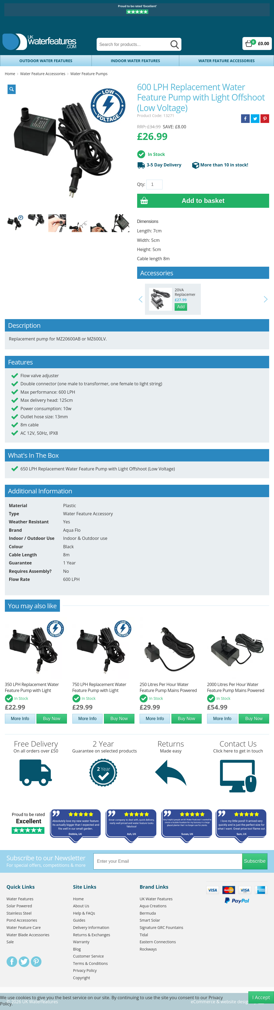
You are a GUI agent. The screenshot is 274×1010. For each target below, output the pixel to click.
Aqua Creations (153, 905)
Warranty (81, 941)
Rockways (148, 949)
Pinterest (36, 961)
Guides (79, 920)
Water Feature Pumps (89, 73)
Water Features (19, 898)
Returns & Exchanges (91, 934)
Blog (77, 949)
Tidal (144, 934)
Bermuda (148, 913)
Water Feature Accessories (226, 60)
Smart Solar (150, 920)
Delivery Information (91, 927)
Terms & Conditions (90, 963)
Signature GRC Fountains (161, 927)
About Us (81, 905)
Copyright (81, 977)
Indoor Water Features (135, 60)
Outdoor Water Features (45, 60)
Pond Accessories (21, 920)
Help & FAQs (84, 913)
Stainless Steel (19, 913)
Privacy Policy (85, 970)
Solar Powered (19, 905)
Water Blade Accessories (27, 934)
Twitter (24, 961)
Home (10, 73)
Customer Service (88, 956)
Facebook (11, 961)
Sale (10, 941)
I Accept (261, 997)
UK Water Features (156, 898)
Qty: (141, 184)
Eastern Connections (158, 941)
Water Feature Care (23, 927)
